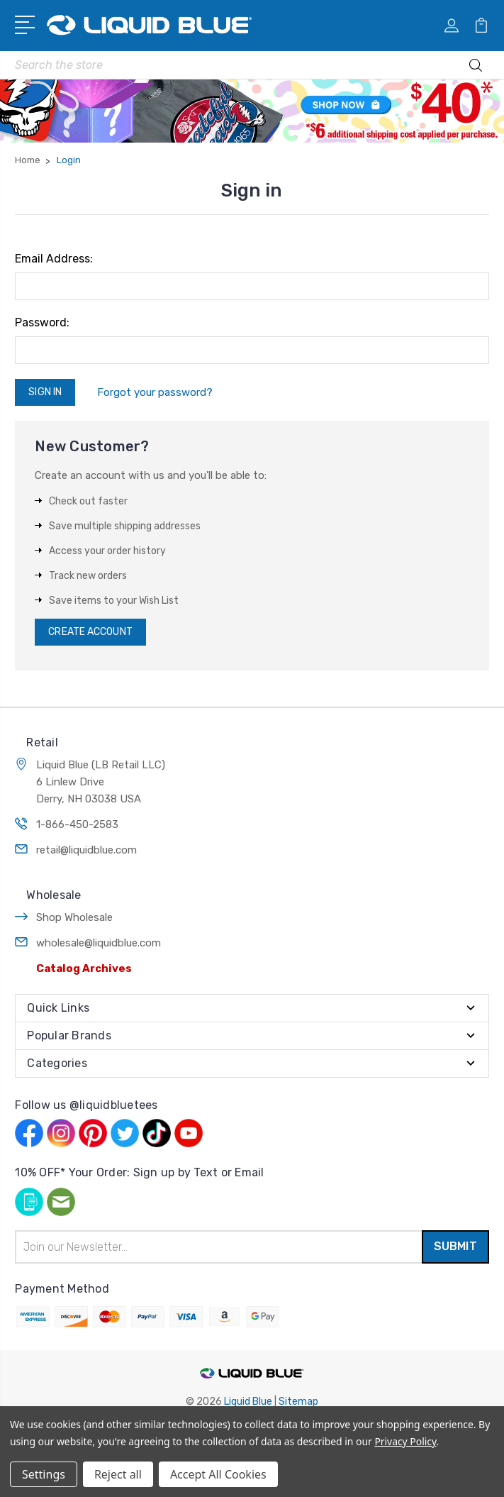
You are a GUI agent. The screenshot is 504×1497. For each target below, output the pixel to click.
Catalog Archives (84, 968)
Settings (43, 1474)
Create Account (90, 632)
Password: (42, 322)
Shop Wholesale (74, 917)
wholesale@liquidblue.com (98, 943)
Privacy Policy (405, 1441)
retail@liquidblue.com (86, 850)
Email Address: (54, 258)
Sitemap (298, 1402)
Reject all (118, 1474)
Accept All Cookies (218, 1474)
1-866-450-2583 (77, 824)
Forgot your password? (155, 392)
